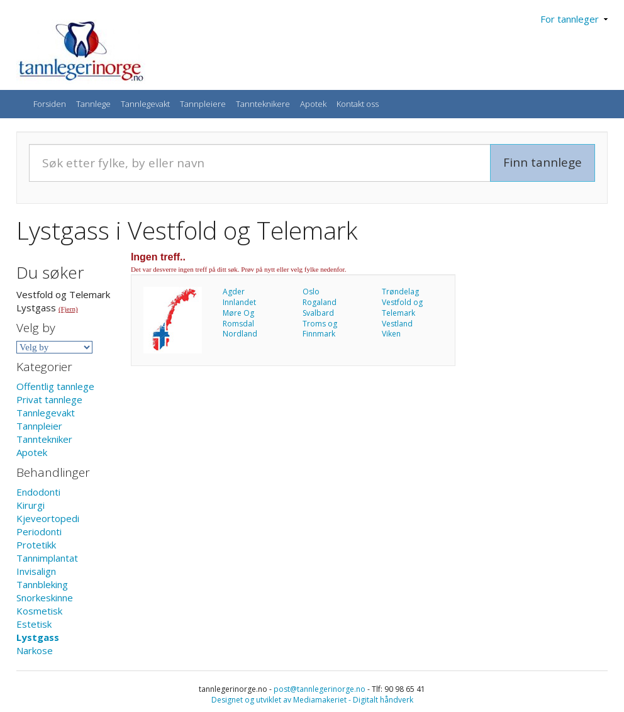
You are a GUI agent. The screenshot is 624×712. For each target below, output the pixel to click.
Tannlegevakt (145, 103)
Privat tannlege (49, 399)
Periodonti (39, 531)
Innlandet (239, 302)
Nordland (240, 333)
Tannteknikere (263, 103)
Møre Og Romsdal (238, 318)
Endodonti (38, 492)
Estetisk (34, 624)
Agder (234, 291)
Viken (391, 333)
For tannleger (574, 19)
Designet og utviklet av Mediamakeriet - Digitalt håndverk (312, 699)
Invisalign (36, 571)
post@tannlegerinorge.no (319, 689)
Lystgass (37, 637)
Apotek (313, 103)
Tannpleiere (203, 103)
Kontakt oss (358, 103)
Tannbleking (42, 584)
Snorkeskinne (44, 597)
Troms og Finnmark (320, 329)
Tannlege (93, 103)
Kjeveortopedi (47, 518)
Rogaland (320, 302)
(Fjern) (68, 309)
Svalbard (318, 313)
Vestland (397, 323)
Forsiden (49, 103)
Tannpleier (39, 426)
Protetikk (36, 544)
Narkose (34, 650)
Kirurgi (30, 505)
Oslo (311, 291)
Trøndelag (400, 291)
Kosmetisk (39, 610)
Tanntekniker (44, 439)
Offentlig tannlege (55, 386)
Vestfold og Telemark (402, 307)
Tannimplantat (47, 558)
